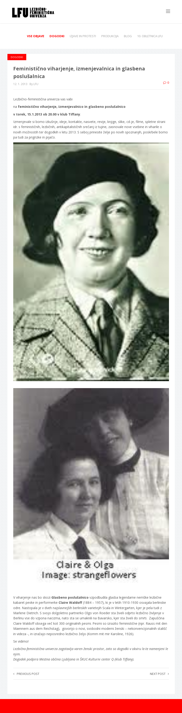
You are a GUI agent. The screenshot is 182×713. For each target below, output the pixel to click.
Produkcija (110, 36)
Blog (128, 36)
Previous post (26, 674)
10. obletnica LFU (150, 36)
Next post (159, 674)
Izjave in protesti (83, 36)
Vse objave (35, 36)
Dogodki (57, 36)
